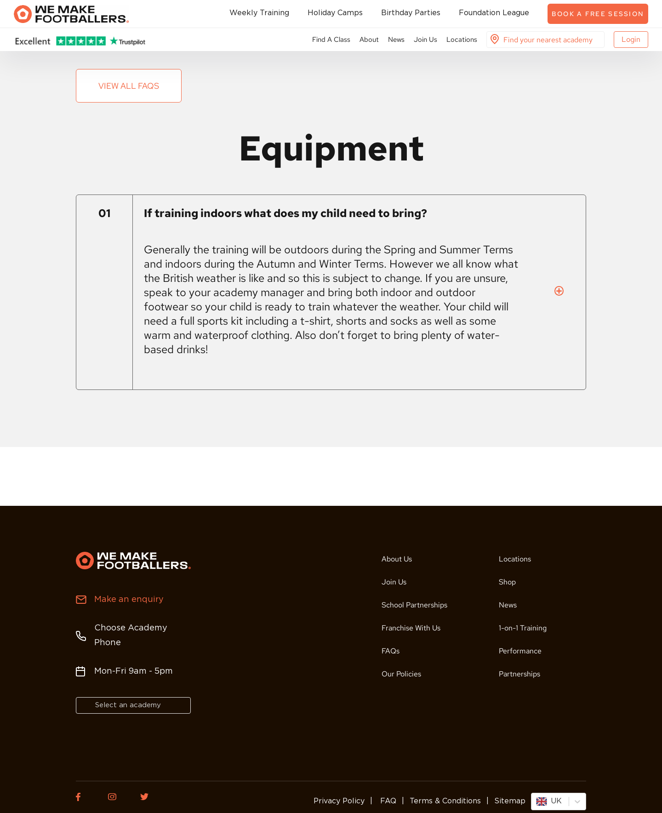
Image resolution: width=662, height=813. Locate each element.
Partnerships (519, 674)
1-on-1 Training (523, 628)
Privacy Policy (339, 801)
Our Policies (401, 674)
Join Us (425, 39)
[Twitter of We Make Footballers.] (149, 797)
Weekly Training (259, 13)
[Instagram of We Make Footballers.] (117, 797)
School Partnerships (414, 605)
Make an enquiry (129, 599)
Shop (507, 582)
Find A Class (331, 39)
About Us (397, 559)
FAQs (390, 651)
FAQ (387, 801)
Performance (520, 651)
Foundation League (494, 13)
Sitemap (509, 801)
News (396, 39)
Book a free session (598, 14)
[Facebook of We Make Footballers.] (85, 797)
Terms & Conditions (445, 801)
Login (631, 39)
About (369, 39)
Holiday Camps (335, 13)
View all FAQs (128, 85)
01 (104, 213)
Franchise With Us (411, 628)
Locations (461, 39)
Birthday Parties (410, 13)
